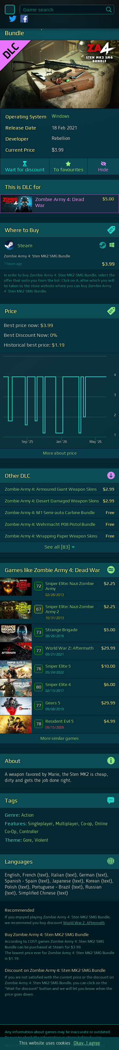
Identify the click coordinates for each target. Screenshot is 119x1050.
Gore (27, 840)
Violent (41, 840)
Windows (60, 116)
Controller (28, 831)
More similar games (59, 738)
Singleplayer (40, 824)
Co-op (86, 824)
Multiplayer (67, 824)
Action (27, 815)
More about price (59, 453)
